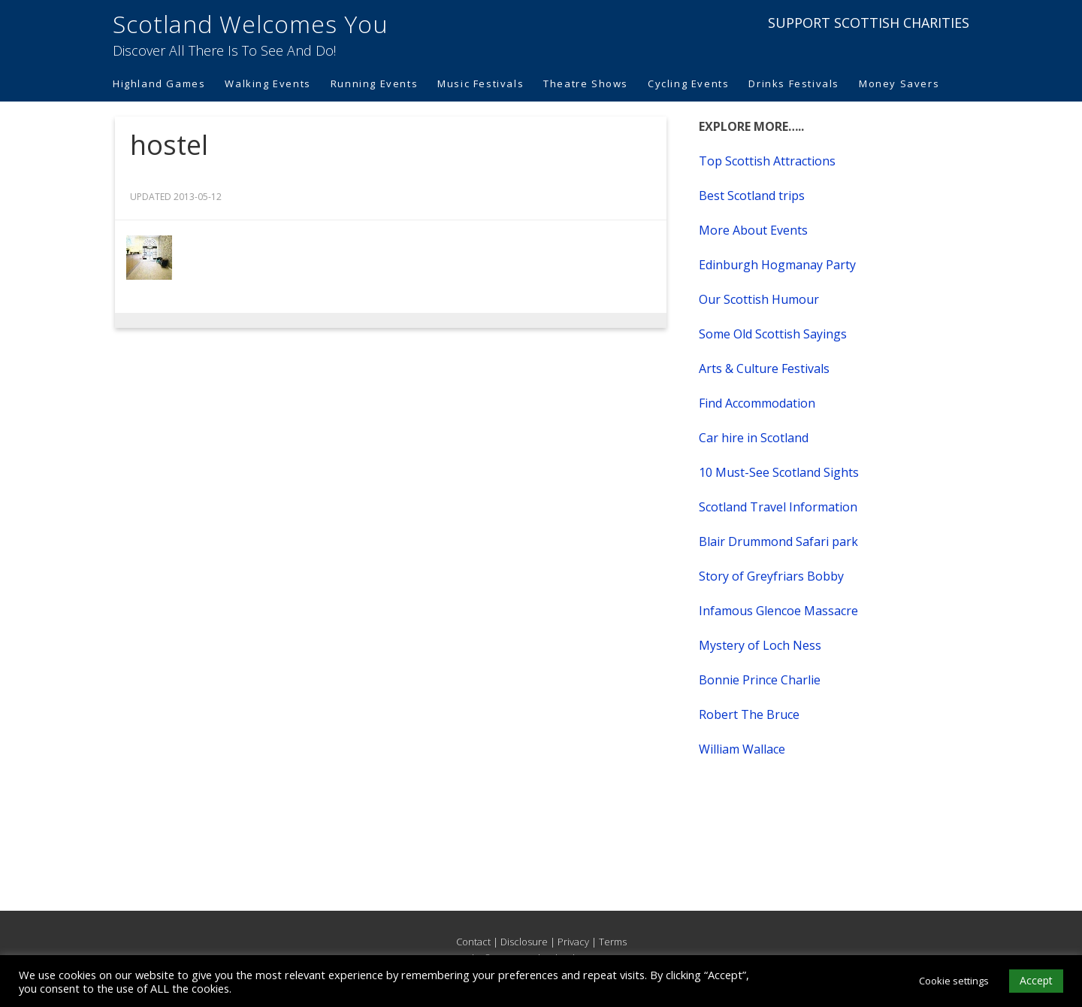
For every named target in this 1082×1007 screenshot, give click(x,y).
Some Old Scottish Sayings (773, 334)
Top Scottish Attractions (767, 161)
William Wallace (742, 749)
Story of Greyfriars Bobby (771, 576)
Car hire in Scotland (753, 437)
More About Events (753, 230)
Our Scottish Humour (759, 299)
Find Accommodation (757, 403)
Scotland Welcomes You (250, 24)
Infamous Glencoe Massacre (778, 610)
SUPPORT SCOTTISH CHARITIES (868, 23)
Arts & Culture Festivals (764, 368)
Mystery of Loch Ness (760, 645)
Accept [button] (1036, 980)
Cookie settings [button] (954, 980)
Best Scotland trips (752, 195)
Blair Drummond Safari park (778, 541)
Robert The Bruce (749, 714)
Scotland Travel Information (778, 507)
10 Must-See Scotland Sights (779, 472)
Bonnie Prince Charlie (760, 680)
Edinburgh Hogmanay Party (777, 264)
